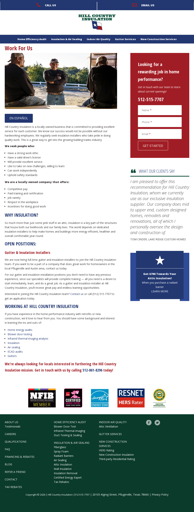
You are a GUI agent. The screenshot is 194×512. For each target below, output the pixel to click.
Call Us (50, 5)
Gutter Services (125, 39)
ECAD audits (15, 351)
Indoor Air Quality (98, 39)
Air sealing (14, 347)
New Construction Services (159, 39)
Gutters (12, 356)
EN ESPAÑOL (18, 118)
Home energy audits (20, 330)
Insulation (14, 343)
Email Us (147, 5)
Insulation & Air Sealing (66, 39)
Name (147, 110)
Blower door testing (20, 334)
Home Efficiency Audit (31, 39)
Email (146, 134)
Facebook (149, 423)
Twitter (157, 423)
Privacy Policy (160, 494)
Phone (147, 122)
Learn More (159, 291)
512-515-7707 (151, 99)
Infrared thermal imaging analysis (28, 338)
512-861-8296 (92, 370)
